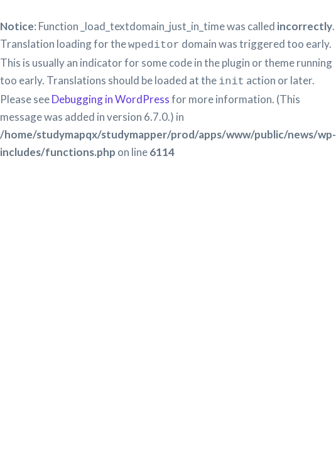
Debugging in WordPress (110, 96)
